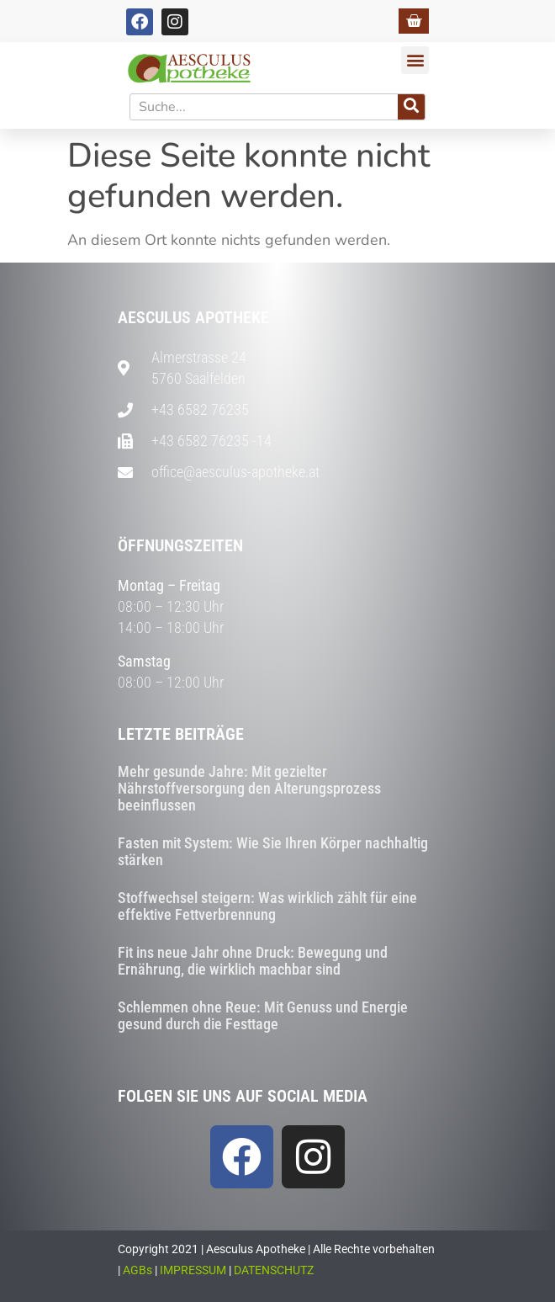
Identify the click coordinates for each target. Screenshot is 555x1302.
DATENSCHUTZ (274, 1270)
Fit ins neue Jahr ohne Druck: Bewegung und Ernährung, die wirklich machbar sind (253, 960)
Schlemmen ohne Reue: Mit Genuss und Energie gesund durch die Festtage (263, 1015)
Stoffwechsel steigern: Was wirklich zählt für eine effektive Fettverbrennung (267, 906)
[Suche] (411, 107)
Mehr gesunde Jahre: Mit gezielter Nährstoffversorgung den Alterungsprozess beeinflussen (249, 788)
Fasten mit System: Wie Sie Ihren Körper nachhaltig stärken (273, 851)
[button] (415, 60)
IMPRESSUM (193, 1270)
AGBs (137, 1270)
